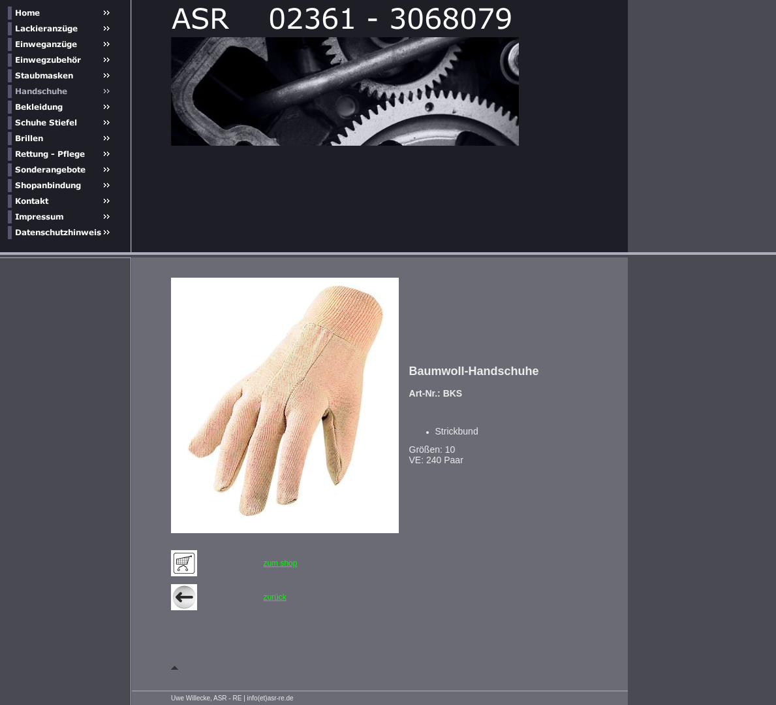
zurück (274, 597)
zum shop (280, 563)
